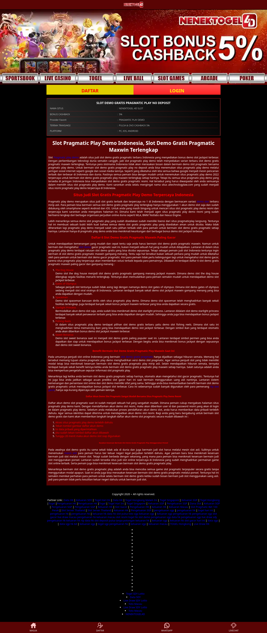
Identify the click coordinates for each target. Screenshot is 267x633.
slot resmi (122, 517)
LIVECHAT (233, 627)
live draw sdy (209, 517)
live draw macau (67, 517)
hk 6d (74, 524)
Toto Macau (135, 604)
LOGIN (177, 91)
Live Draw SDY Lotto (135, 600)
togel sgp (103, 524)
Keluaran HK (105, 507)
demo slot (203, 201)
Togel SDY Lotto (135, 593)
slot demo (85, 247)
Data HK (68, 500)
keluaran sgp (146, 513)
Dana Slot (195, 503)
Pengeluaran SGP (177, 503)
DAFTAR (90, 91)
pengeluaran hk (186, 510)
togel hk (133, 517)
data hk (111, 513)
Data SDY (135, 597)
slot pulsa (122, 513)
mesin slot (70, 453)
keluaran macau (106, 517)
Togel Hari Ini (102, 500)
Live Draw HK (201, 524)
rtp (82, 520)
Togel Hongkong (209, 500)
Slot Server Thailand (73, 510)
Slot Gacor (121, 507)
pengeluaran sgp (164, 510)
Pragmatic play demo (66, 157)
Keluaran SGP (190, 500)
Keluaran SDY (84, 500)
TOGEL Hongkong (180, 524)
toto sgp (133, 513)
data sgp (213, 520)
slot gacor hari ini (194, 520)
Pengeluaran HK (66, 503)
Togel (51, 503)
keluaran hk (99, 513)
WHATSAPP (166, 627)
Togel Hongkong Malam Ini (141, 500)
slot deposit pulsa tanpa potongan (114, 520)
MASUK (33, 627)
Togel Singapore (169, 500)
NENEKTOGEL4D (135, 614)
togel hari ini (205, 510)
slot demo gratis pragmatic (137, 356)
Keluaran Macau (178, 507)
